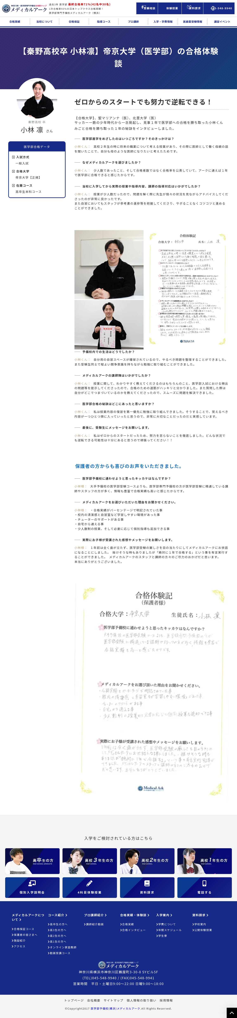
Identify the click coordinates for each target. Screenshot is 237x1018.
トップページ (74, 1000)
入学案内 (164, 915)
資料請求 (200, 915)
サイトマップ (113, 1000)
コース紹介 (57, 915)
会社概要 (93, 1000)
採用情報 (166, 1000)
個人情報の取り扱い (141, 1000)
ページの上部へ (232, 1013)
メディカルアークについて (28, 917)
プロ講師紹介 (95, 915)
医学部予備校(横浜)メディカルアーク (115, 1008)
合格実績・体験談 (135, 915)
